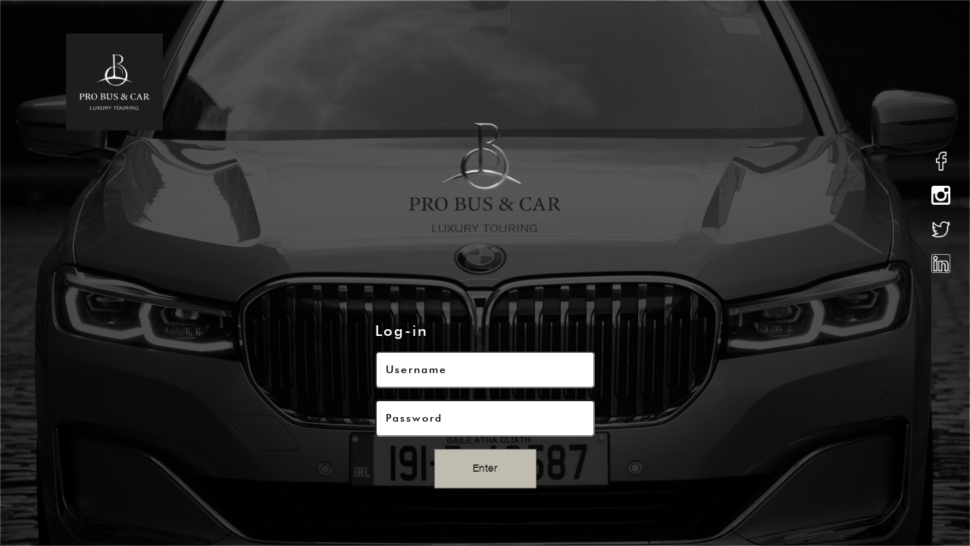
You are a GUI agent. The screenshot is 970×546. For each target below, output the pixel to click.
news (792, 81)
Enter (485, 468)
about (444, 81)
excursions (657, 81)
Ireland (733, 81)
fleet (587, 81)
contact (942, 81)
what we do (516, 81)
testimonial (862, 81)
